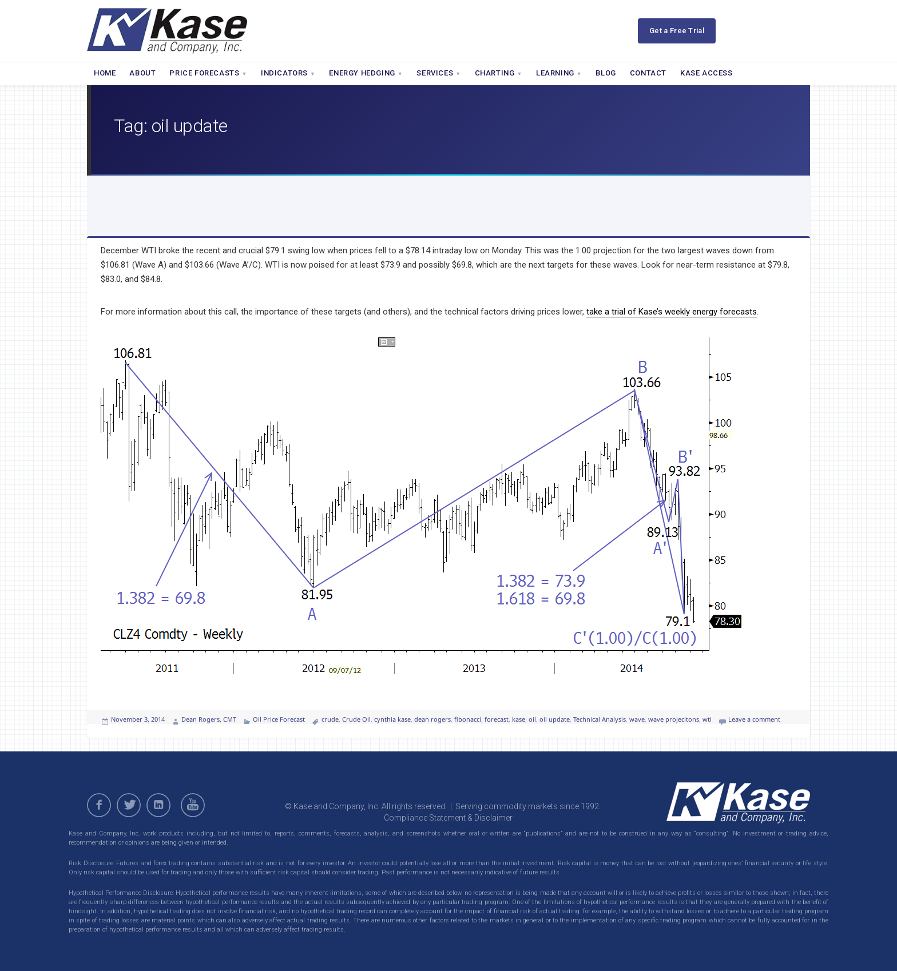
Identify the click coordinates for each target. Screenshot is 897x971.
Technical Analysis (599, 719)
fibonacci (467, 719)
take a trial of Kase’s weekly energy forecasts (671, 312)
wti (707, 719)
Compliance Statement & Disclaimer (448, 817)
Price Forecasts (208, 73)
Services (438, 73)
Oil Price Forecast (279, 719)
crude (330, 719)
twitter (129, 805)
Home (105, 73)
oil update (554, 719)
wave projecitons (673, 719)
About (142, 73)
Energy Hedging (366, 73)
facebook (99, 805)
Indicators (288, 73)
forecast (497, 719)
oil (532, 719)
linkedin (158, 805)
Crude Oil (356, 719)
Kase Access (706, 73)
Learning (559, 73)
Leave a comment (754, 719)
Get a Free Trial (676, 30)
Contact (648, 73)
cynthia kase (392, 719)
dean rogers (432, 719)
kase (518, 719)
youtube (194, 805)
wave (637, 719)
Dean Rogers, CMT (208, 719)
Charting (498, 73)
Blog (606, 73)
